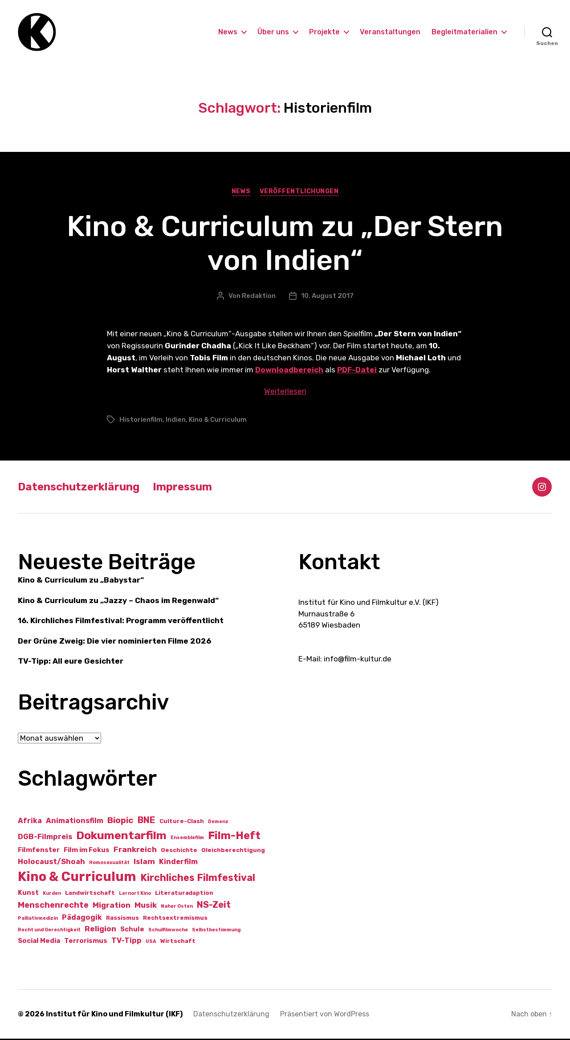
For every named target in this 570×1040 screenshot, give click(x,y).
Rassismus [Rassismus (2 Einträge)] (122, 919)
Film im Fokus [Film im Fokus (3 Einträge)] (87, 852)
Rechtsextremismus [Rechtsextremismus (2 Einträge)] (175, 919)
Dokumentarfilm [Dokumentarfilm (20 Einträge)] (121, 836)
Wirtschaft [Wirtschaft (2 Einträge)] (177, 942)
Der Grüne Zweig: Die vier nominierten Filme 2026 (114, 642)
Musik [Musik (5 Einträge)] (145, 906)
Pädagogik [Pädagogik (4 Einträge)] (82, 918)
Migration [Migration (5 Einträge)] (111, 906)
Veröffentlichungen (299, 192)
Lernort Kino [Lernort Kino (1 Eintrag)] (135, 895)
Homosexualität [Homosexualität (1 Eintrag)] (109, 864)
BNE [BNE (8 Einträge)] (146, 821)
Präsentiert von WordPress (324, 1015)
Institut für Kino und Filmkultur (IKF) (114, 1015)
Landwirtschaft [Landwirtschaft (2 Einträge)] (90, 894)
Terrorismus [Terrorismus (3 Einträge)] (85, 942)
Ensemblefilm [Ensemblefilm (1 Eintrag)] (187, 839)
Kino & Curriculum (218, 421)
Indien (176, 421)
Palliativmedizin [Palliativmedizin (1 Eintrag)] (38, 919)
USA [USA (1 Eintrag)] (151, 943)
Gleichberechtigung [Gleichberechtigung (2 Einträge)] (233, 851)
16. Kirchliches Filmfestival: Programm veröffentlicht (121, 622)
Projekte (324, 32)
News (227, 32)
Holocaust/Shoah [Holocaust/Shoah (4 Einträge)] (51, 863)
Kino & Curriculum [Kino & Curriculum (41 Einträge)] (77, 878)
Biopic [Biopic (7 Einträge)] (120, 821)
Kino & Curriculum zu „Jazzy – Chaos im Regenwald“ (118, 601)
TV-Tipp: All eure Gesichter (70, 662)
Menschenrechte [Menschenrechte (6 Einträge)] (53, 906)
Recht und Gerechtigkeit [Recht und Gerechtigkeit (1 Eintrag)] (49, 931)
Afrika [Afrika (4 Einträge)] (30, 822)
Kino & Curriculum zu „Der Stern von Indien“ (285, 245)
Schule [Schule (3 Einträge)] (132, 930)
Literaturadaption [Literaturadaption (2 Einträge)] (184, 894)
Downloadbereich (289, 371)
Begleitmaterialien (464, 32)
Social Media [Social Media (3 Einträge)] (39, 942)
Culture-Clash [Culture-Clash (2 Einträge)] (181, 822)
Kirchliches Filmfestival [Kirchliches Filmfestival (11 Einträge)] (197, 879)
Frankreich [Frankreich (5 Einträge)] (135, 851)
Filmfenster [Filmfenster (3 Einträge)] (39, 852)
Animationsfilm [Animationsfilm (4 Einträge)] (74, 822)
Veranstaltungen (390, 32)
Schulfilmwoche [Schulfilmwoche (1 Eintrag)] (168, 931)
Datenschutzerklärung (78, 488)
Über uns (273, 32)
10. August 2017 (327, 297)
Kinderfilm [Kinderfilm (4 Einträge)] (178, 863)
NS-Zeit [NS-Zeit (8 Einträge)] (214, 906)
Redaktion (259, 297)
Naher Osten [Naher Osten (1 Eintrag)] (177, 907)
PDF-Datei (357, 371)
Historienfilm (141, 421)
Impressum (182, 488)
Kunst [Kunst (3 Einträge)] (28, 894)
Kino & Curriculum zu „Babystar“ (81, 581)
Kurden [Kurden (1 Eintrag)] (52, 895)
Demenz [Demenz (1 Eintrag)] (218, 823)
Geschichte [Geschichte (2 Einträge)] (179, 851)
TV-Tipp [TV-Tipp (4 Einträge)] (126, 942)
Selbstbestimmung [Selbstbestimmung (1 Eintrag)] (216, 931)
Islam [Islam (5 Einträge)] (144, 862)
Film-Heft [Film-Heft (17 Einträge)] (234, 836)
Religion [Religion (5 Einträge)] (100, 930)
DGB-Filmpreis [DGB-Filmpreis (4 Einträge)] (45, 838)
